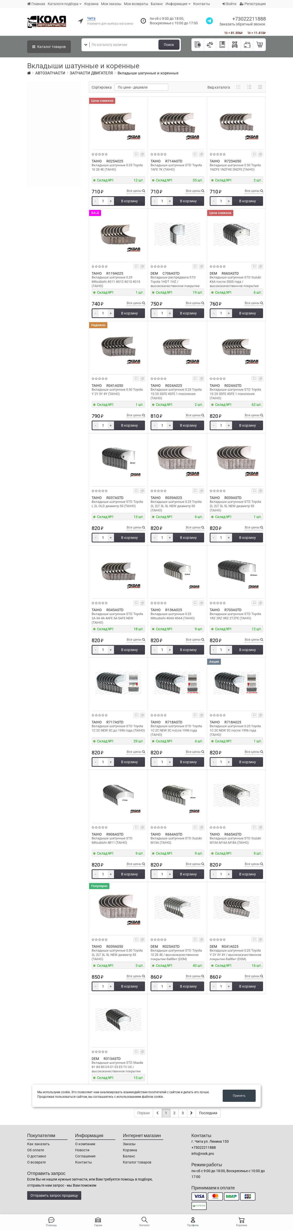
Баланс (157, 4)
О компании (85, 1144)
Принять (239, 1096)
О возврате (36, 1162)
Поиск (169, 45)
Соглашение (85, 1156)
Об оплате (35, 1150)
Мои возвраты (136, 4)
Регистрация (253, 4)
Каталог (49, 47)
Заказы (129, 1144)
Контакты (201, 4)
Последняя (208, 1113)
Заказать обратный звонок (242, 24)
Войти (229, 4)
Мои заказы (111, 4)
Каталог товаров (137, 1162)
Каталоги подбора (63, 4)
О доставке (36, 1156)
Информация (176, 4)
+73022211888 (249, 18)
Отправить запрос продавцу (54, 1195)
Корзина (91, 4)
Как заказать (38, 1144)
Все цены (136, 191)
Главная (36, 4)
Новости (82, 1150)
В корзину (129, 201)
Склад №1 (105, 180)
